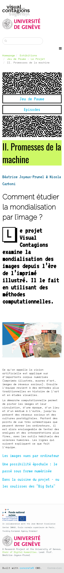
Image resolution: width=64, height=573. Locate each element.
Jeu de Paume (32, 98)
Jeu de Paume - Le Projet (26, 59)
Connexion (54, 568)
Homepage (8, 55)
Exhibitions (28, 55)
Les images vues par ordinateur (30, 455)
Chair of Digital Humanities (19, 552)
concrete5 (27, 568)
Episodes (32, 109)
